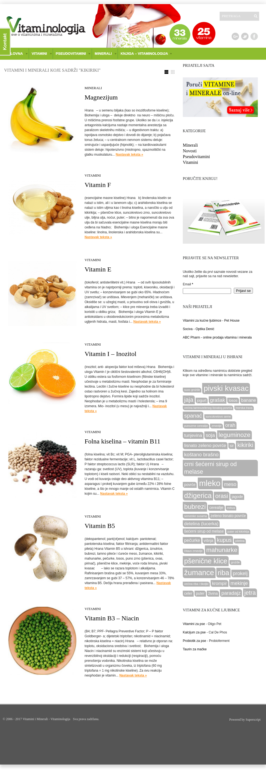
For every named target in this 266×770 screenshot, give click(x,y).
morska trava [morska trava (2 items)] (244, 407)
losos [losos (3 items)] (233, 400)
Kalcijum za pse (194, 632)
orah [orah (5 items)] (230, 425)
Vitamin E (98, 269)
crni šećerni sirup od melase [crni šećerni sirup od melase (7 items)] (210, 468)
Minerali (93, 88)
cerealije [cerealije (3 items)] (216, 508)
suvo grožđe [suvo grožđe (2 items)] (192, 389)
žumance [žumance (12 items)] (199, 573)
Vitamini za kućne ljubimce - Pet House (211, 320)
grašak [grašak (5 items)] (217, 400)
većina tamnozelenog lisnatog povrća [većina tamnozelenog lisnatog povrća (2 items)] (208, 407)
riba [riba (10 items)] (223, 572)
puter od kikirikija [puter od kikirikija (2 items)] (238, 531)
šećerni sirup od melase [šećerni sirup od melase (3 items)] (204, 531)
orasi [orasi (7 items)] (221, 496)
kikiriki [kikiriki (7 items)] (245, 445)
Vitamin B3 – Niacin (112, 618)
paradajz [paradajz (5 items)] (231, 593)
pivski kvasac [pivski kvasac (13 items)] (226, 388)
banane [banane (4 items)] (248, 400)
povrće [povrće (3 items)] (189, 485)
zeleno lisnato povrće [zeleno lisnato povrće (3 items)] (228, 516)
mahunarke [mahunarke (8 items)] (221, 549)
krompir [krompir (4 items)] (219, 583)
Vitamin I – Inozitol (110, 353)
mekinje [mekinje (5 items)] (239, 583)
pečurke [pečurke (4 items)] (192, 540)
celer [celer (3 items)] (188, 593)
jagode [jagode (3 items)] (237, 497)
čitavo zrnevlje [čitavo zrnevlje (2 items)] (193, 550)
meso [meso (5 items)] (230, 484)
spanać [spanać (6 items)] (193, 416)
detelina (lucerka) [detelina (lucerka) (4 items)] (201, 523)
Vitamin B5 (100, 525)
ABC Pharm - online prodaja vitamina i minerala (217, 337)
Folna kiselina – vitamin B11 (122, 441)
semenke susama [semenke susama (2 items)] (195, 516)
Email (188, 284)
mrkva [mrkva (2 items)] (231, 507)
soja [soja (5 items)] (210, 435)
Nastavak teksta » (129, 154)
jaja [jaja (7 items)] (188, 399)
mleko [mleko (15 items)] (209, 483)
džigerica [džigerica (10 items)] (198, 495)
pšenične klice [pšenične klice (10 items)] (205, 561)
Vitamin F (98, 184)
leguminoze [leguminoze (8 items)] (234, 434)
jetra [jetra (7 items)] (250, 592)
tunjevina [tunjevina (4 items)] (193, 435)
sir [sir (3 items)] (232, 446)
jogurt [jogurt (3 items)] (201, 400)
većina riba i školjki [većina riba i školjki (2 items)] (196, 583)
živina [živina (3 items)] (213, 593)
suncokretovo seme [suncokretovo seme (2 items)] (218, 416)
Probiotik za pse (194, 641)
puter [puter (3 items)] (200, 593)
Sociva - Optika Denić (198, 329)
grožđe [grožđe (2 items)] (235, 562)
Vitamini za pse (194, 624)
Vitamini (93, 175)
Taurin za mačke (195, 649)
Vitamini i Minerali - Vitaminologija (46, 719)
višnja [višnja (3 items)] (208, 541)
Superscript (253, 719)
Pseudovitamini (196, 156)
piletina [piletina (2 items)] (239, 540)
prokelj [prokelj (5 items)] (240, 573)
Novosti (190, 151)
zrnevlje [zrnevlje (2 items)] (216, 425)
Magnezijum (101, 97)
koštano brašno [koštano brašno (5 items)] (201, 454)
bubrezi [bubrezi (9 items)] (195, 506)
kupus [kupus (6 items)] (224, 540)
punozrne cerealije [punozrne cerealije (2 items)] (196, 425)
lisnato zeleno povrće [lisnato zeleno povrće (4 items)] (205, 445)
